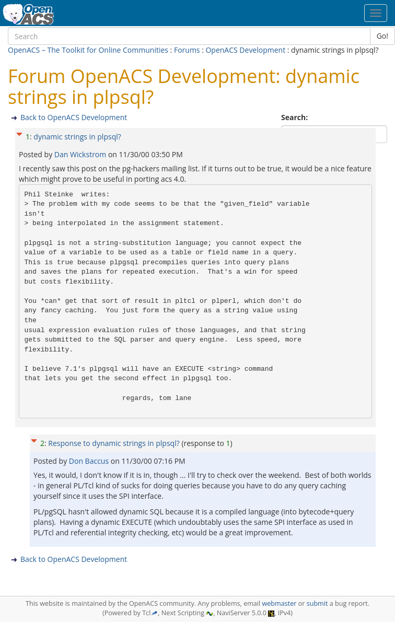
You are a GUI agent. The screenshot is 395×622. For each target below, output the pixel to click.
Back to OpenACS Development (73, 117)
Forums (187, 50)
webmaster (279, 603)
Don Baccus (90, 461)
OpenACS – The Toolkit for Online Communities (88, 50)
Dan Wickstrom (81, 154)
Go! (382, 36)
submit (317, 603)
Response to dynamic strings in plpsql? (113, 443)
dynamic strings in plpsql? (77, 137)
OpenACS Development (245, 50)
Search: (295, 117)
